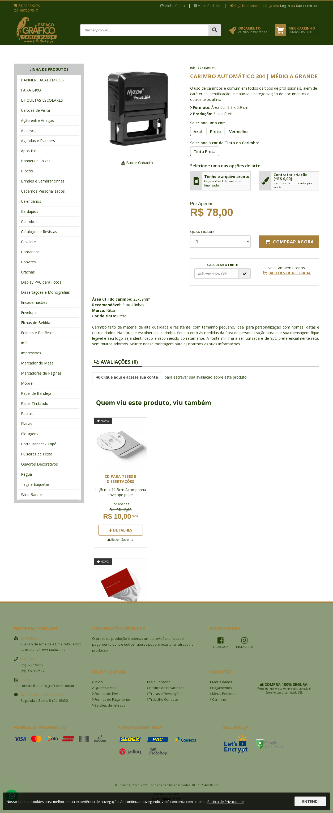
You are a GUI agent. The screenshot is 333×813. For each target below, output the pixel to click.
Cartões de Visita (35, 110)
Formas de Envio (106, 693)
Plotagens (29, 433)
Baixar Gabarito (137, 162)
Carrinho (218, 699)
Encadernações (34, 302)
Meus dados (221, 682)
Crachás (28, 272)
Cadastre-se (306, 5)
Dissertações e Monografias (45, 292)
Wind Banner (32, 494)
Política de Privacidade (166, 688)
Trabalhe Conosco (162, 699)
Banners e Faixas (35, 160)
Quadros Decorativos (39, 464)
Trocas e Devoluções (164, 693)
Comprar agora (289, 242)
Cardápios (29, 211)
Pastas (27, 413)
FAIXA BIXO (31, 90)
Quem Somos (104, 688)
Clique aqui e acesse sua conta (127, 377)
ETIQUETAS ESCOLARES (42, 100)
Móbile (27, 383)
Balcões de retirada (108, 705)
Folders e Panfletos (37, 332)
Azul (196, 131)
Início (194, 68)
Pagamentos (221, 688)
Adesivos (28, 130)
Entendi (310, 801)
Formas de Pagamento (111, 699)
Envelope (29, 312)
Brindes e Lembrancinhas (43, 181)
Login (285, 5)
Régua (26, 474)
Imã (24, 342)
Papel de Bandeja (36, 393)
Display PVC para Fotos (41, 282)
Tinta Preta (203, 151)
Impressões (31, 352)
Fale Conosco (158, 682)
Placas (26, 423)
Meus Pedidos (207, 5)
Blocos (27, 170)
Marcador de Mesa (37, 363)
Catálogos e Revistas (39, 231)
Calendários (31, 201)
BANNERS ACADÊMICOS (42, 79)
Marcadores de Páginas (41, 373)
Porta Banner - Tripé (38, 443)
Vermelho (237, 131)
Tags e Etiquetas (35, 484)
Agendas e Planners (38, 140)
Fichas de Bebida (35, 322)
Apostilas (29, 150)
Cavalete (28, 241)
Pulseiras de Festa (36, 454)
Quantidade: (220, 238)
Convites (28, 261)
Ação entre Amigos (37, 120)
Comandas (30, 251)
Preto (214, 131)
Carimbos (29, 221)
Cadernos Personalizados (43, 191)
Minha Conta (172, 5)
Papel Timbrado (34, 403)
